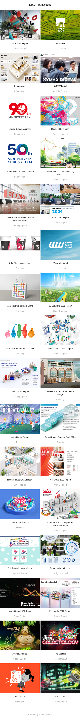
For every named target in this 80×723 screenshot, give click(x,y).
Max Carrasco (40, 5)
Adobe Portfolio (46, 714)
